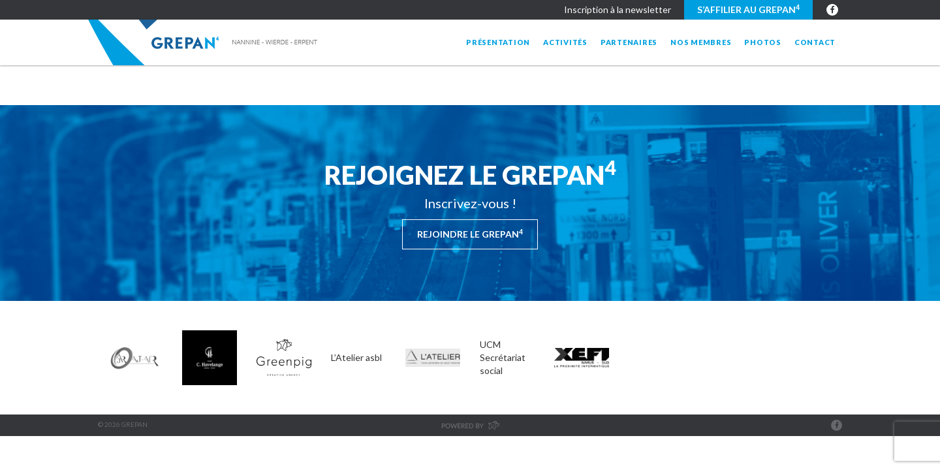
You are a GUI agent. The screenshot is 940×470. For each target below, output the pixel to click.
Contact (815, 42)
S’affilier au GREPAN (748, 9)
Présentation (498, 42)
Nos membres (700, 42)
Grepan (204, 42)
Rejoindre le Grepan (470, 234)
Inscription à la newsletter (617, 9)
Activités (565, 42)
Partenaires (629, 42)
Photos (762, 42)
